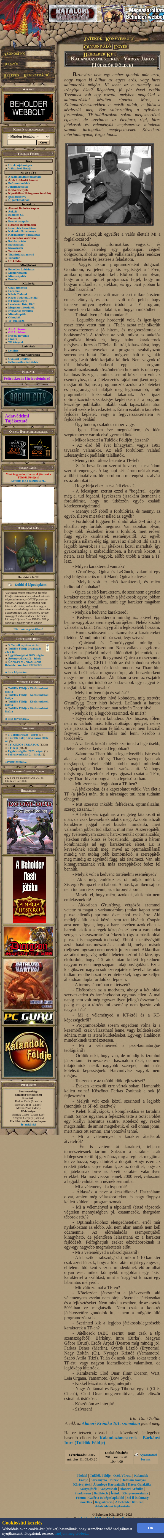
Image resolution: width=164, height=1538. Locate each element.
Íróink (115, 1493)
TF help (13, 747)
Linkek (13, 338)
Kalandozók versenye (22, 231)
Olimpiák (14, 317)
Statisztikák (16, 244)
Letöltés (13, 350)
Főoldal (82, 1476)
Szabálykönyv (17, 196)
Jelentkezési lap (18, 186)
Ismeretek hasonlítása (22, 228)
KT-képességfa (17, 300)
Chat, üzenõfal (17, 287)
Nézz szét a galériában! (28, 629)
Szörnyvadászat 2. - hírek (24, 658)
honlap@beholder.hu (28, 1094)
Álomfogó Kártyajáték (109, 1484)
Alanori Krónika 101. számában (111, 1423)
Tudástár (14, 257)
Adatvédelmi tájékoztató (112, 1506)
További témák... (15, 761)
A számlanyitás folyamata (24, 176)
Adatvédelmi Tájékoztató (17, 418)
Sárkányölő (99, 1480)
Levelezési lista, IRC (21, 304)
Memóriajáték (17, 272)
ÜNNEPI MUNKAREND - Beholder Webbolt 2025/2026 (24, 663)
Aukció (13, 211)
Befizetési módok (19, 183)
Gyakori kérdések (19, 358)
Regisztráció (103, 1502)
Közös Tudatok (18, 294)
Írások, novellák (18, 335)
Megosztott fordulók (21, 307)
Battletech (101, 1493)
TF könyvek (16, 342)
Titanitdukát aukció (21, 254)
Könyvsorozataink (135, 1493)
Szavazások (15, 247)
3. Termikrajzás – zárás (23, 645)
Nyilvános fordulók (20, 310)
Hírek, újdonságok (20, 165)
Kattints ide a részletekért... (28, 480)
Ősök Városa (122, 1476)
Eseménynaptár (18, 221)
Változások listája (19, 168)
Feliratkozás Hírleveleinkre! (27, 378)
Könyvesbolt (108, 1489)
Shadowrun (83, 1493)
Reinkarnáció (17, 241)
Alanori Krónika (132, 1489)
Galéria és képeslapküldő (106, 1498)
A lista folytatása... (17, 672)
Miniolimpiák (17, 314)
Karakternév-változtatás (24, 234)
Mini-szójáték (17, 276)
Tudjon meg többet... (72, 1533)
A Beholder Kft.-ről (129, 1502)
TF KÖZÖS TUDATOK (23, 744)
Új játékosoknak (18, 199)
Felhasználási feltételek (23, 362)
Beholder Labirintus (21, 269)
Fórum (81, 1498)
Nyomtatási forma (148, 1457)
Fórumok (14, 290)
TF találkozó (16, 320)
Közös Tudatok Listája (22, 297)
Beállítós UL (16, 214)
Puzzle (12, 279)
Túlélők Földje (100, 1476)
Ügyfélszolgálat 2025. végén (26, 655)
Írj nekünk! (28, 1124)
